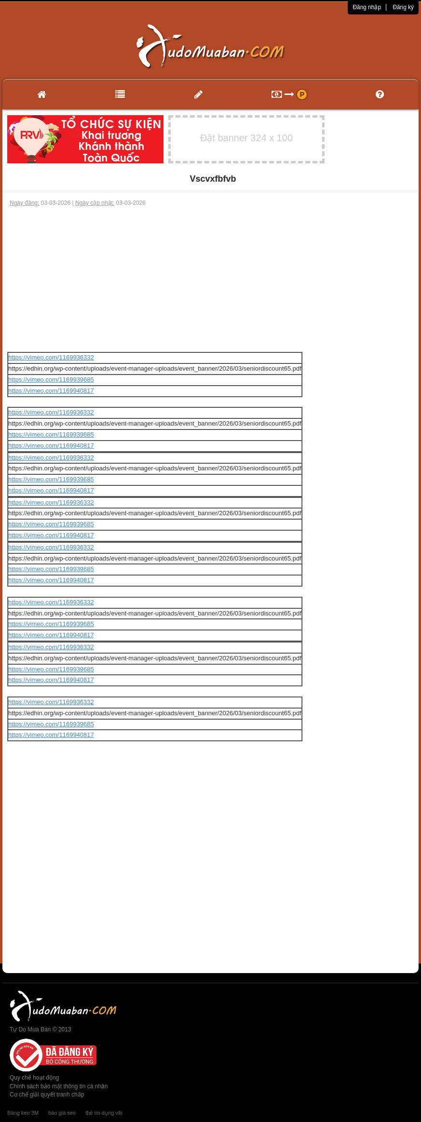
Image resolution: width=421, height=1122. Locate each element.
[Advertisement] (210, 279)
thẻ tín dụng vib (103, 1113)
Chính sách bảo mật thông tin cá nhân (59, 1086)
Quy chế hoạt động (34, 1077)
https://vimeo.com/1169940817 (51, 390)
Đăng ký (403, 7)
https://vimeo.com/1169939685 (51, 379)
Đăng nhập (367, 7)
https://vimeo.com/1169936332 (51, 357)
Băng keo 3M (23, 1113)
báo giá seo (62, 1113)
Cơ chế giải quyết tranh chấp (47, 1094)
